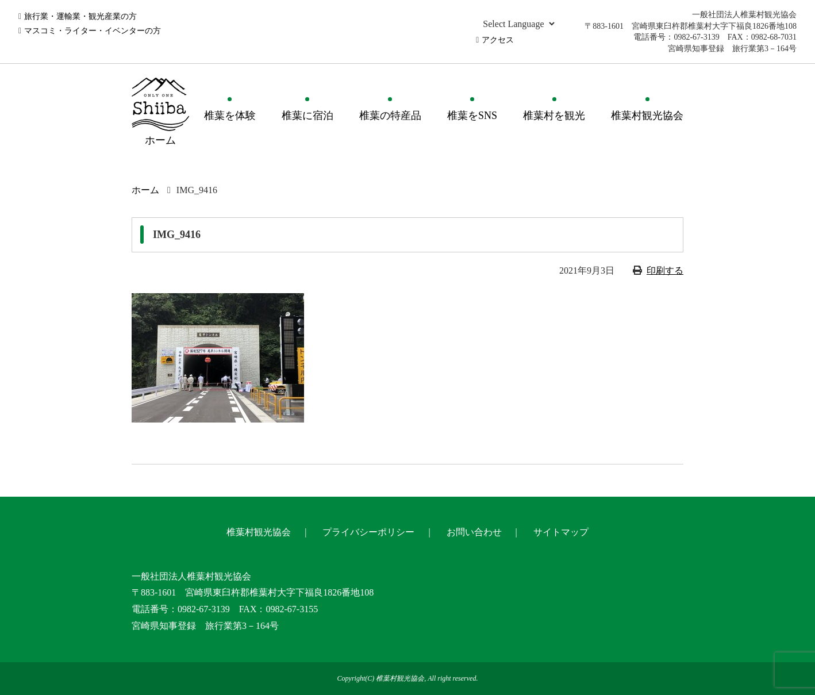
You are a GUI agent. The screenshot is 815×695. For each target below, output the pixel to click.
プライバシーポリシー (368, 532)
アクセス (498, 40)
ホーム (145, 190)
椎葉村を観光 (554, 115)
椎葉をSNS (472, 115)
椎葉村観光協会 (647, 115)
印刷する (665, 270)
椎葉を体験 (230, 115)
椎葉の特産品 (390, 115)
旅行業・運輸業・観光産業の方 (80, 16)
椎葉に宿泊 (307, 115)
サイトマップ (561, 532)
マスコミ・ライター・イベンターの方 (92, 30)
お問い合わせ (474, 532)
